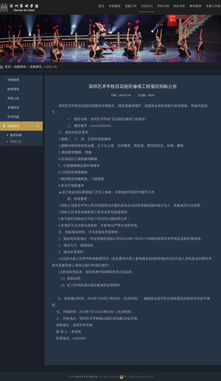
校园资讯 (147, 6)
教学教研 (195, 6)
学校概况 (114, 6)
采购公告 (51, 66)
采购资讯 (36, 66)
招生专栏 (179, 6)
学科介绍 (163, 6)
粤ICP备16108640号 (108, 376)
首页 (101, 6)
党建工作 (131, 6)
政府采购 (16, 135)
